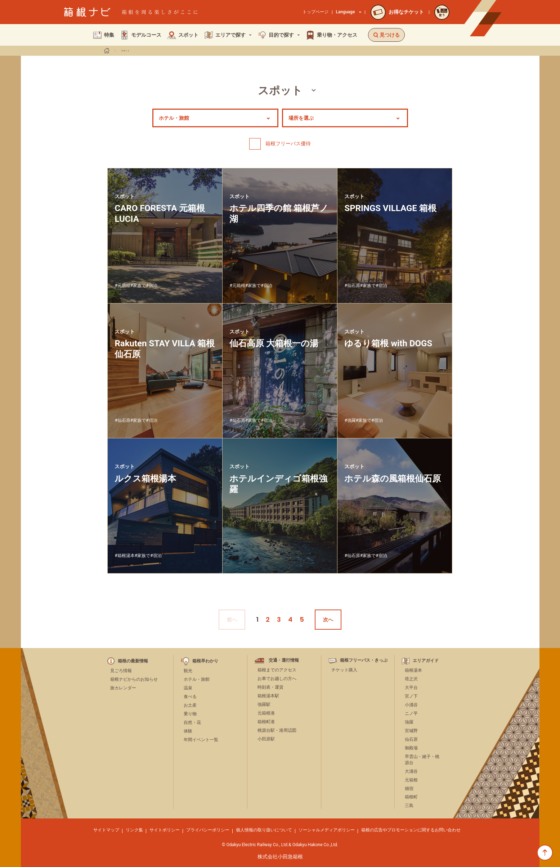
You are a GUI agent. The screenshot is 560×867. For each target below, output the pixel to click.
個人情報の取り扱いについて (264, 829)
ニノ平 (411, 713)
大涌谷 (411, 771)
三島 (409, 805)
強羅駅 (263, 704)
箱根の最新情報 (133, 661)
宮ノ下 (411, 696)
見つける (386, 35)
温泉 (188, 687)
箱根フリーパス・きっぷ (363, 660)
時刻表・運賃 (270, 687)
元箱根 (411, 779)
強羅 (409, 722)
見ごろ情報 (121, 670)
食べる (190, 696)
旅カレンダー (123, 687)
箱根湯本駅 (268, 695)
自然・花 (192, 722)
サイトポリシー (164, 829)
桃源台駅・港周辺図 (276, 730)
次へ (328, 619)
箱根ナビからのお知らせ (134, 679)
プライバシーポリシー (207, 829)
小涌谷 (411, 704)
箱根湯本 (413, 670)
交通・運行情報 (284, 660)
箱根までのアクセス (276, 669)
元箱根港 (266, 713)
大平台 (411, 687)
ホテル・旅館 (197, 679)
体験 (188, 731)
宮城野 (411, 730)
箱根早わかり (205, 661)
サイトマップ (106, 829)
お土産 (190, 705)
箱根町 (411, 796)
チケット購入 (344, 669)
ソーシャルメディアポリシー (327, 829)
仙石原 (411, 739)
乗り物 (190, 713)
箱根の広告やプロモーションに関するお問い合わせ (411, 829)
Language (349, 11)
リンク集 (134, 829)
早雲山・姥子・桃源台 (422, 759)
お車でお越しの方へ (276, 678)
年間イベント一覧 (201, 739)
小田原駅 (266, 738)
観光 (188, 670)
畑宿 (409, 788)
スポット (125, 50)
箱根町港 (266, 721)
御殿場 (411, 747)
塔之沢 (411, 678)
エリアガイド (426, 660)
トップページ (315, 11)
